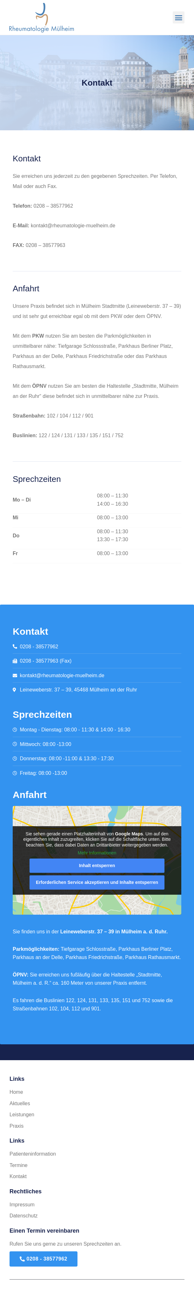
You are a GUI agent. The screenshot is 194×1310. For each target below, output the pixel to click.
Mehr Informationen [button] (97, 853)
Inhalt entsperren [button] (97, 865)
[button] (179, 17)
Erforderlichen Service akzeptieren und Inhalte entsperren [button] (97, 882)
